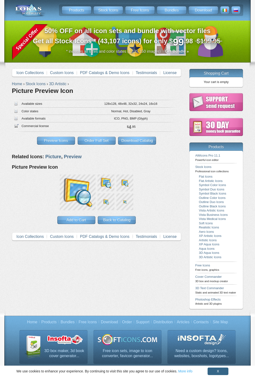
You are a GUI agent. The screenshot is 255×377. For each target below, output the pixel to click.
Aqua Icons (207, 248)
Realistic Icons (209, 227)
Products (76, 10)
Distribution (163, 322)
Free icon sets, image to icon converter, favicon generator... (127, 353)
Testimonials (146, 73)
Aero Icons (206, 232)
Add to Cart (76, 220)
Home (32, 322)
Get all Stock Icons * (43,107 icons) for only (127, 37)
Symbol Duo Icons (211, 189)
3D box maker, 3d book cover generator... (64, 353)
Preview (73, 156)
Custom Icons (62, 73)
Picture (53, 156)
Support (143, 322)
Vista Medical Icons (212, 219)
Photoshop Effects (208, 301)
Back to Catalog (116, 220)
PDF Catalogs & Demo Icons (105, 73)
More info (185, 371)
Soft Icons (206, 223)
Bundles (172, 10)
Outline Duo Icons (211, 202)
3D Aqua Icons (209, 253)
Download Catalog (137, 140)
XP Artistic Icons (210, 236)
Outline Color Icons (212, 198)
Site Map (220, 322)
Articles (183, 322)
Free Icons (140, 10)
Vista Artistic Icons (211, 210)
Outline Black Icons (212, 206)
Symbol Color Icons (212, 185)
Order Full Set (96, 140)
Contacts (201, 322)
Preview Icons (56, 140)
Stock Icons (108, 10)
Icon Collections (30, 73)
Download (203, 10)
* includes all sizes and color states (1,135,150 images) (127, 51)
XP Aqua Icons (209, 244)
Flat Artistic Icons (211, 181)
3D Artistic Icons (210, 257)
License (170, 73)
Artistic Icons (208, 240)
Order (127, 322)
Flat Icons (205, 176)
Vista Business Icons (213, 215)
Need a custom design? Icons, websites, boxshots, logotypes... (201, 353)
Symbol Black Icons (212, 193)
